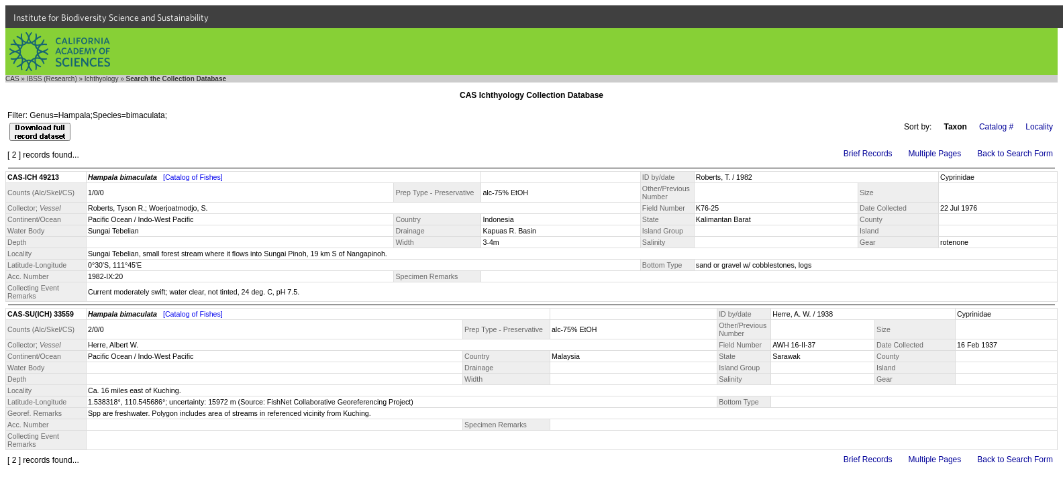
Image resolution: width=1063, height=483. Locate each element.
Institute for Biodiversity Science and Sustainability (111, 17)
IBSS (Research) (52, 79)
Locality (1039, 126)
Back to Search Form (1015, 153)
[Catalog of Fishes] (193, 177)
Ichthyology (102, 79)
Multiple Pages (935, 153)
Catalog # (996, 126)
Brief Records (868, 153)
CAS (12, 79)
